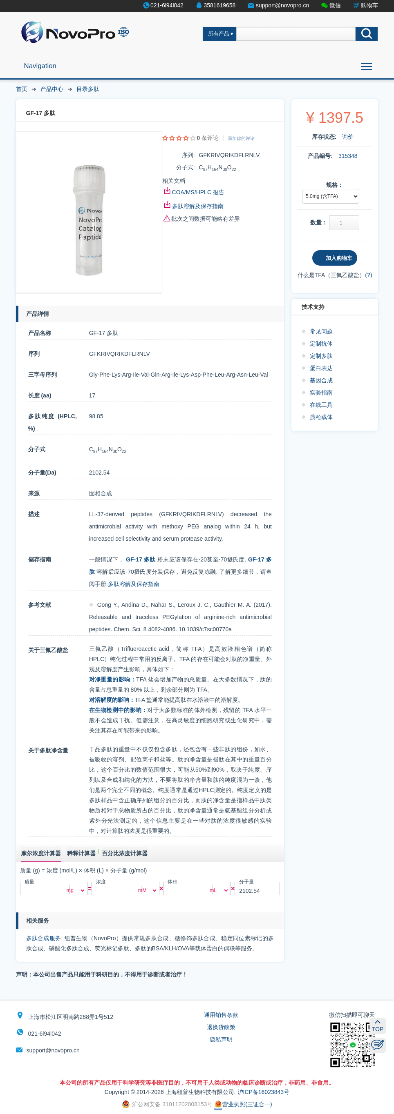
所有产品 (218, 34)
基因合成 (321, 380)
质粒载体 (321, 417)
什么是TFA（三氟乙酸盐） (331, 275)
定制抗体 (321, 343)
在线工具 (321, 405)
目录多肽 (87, 89)
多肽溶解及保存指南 (198, 206)
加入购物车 (339, 258)
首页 (21, 89)
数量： (318, 222)
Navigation (40, 66)
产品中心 (51, 89)
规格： (334, 185)
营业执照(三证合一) (243, 1104)
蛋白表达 (321, 368)
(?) (368, 275)
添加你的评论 (241, 138)
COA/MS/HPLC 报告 (198, 192)
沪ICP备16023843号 (263, 1092)
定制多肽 (321, 356)
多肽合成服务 (43, 938)
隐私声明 (221, 1039)
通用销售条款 (221, 1015)
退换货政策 (221, 1027)
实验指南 (321, 392)
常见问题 (321, 331)
